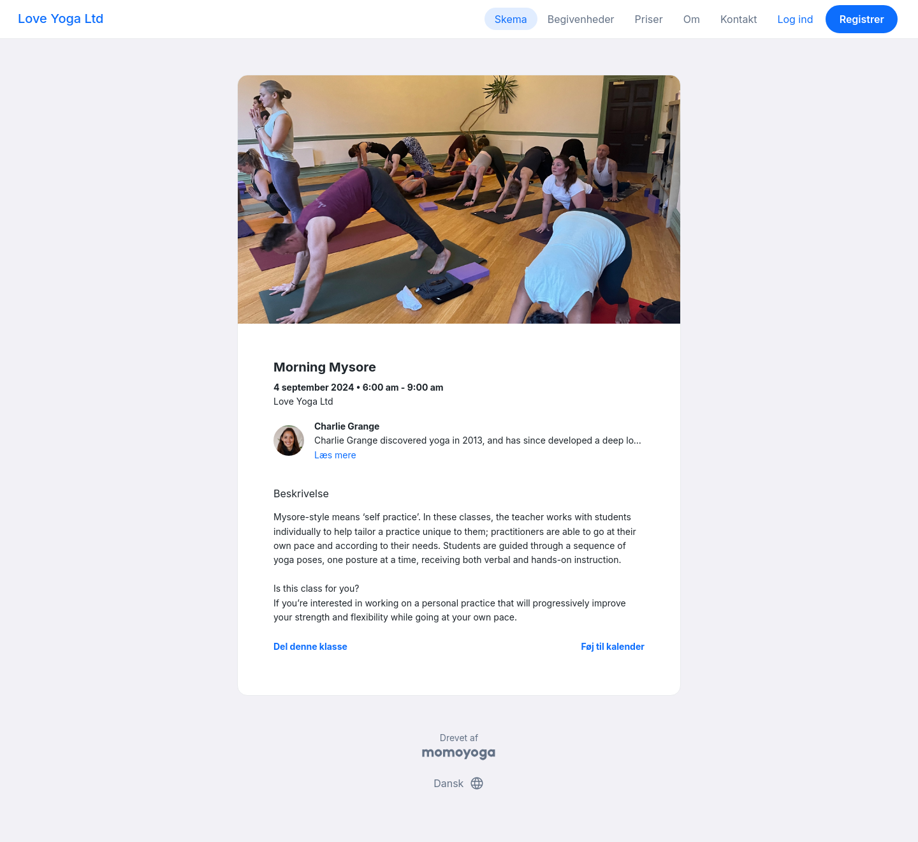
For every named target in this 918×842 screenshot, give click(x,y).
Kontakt (738, 19)
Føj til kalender (613, 646)
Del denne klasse (310, 646)
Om (691, 19)
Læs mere (335, 454)
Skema (511, 19)
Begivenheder (581, 19)
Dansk (458, 783)
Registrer (862, 19)
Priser (649, 19)
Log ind (795, 19)
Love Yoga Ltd (60, 18)
